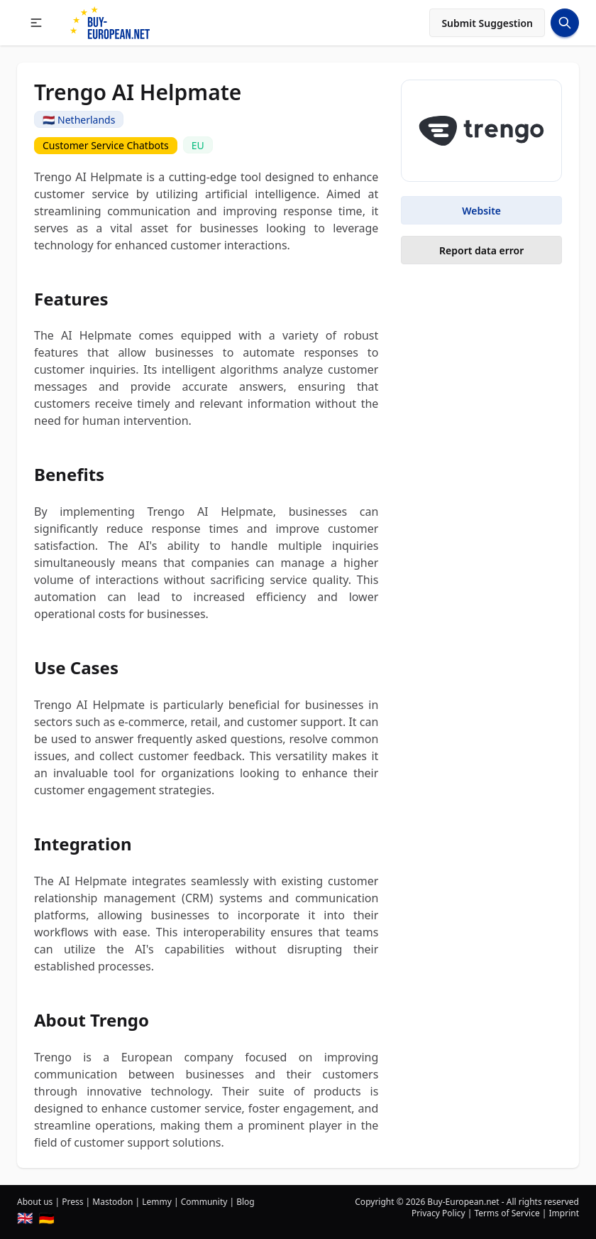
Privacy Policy (438, 1213)
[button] (36, 23)
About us (35, 1202)
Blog (245, 1202)
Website (481, 210)
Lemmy (157, 1202)
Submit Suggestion (487, 23)
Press (72, 1202)
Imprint (564, 1213)
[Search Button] (565, 23)
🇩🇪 (46, 1217)
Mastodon (112, 1202)
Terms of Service (506, 1213)
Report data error (481, 250)
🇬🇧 (25, 1217)
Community (204, 1202)
